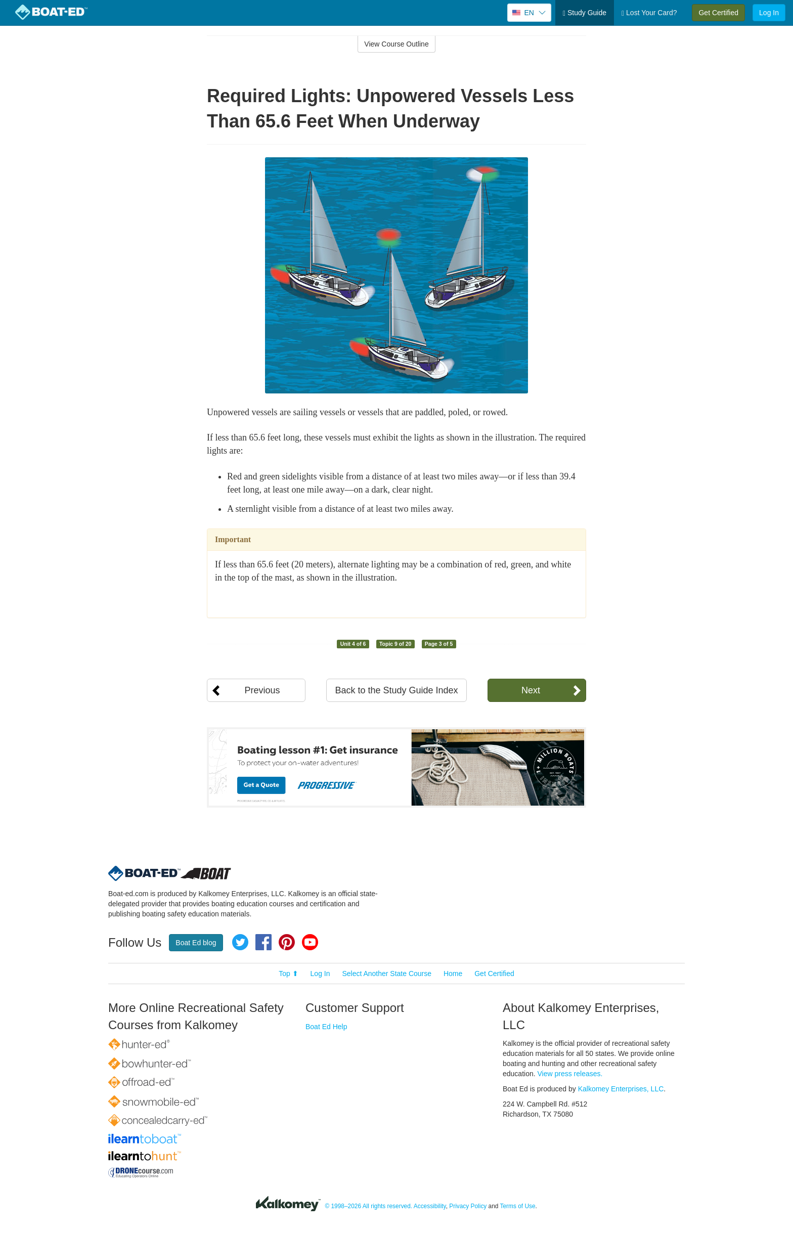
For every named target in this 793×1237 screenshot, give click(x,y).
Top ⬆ (288, 973)
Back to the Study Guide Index (396, 690)
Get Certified (718, 13)
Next (530, 690)
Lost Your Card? (649, 13)
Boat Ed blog (195, 943)
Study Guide (584, 13)
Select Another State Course (386, 973)
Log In (769, 13)
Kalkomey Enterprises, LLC (621, 1089)
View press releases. (570, 1074)
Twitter (240, 942)
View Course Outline (396, 44)
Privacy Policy (468, 1206)
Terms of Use (518, 1206)
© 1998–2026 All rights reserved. (368, 1206)
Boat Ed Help (326, 1027)
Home (453, 973)
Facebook (263, 942)
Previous (262, 690)
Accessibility (430, 1206)
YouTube (310, 942)
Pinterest (287, 942)
